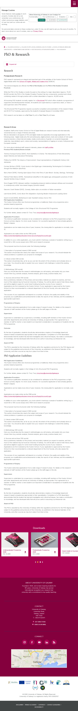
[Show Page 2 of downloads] (40, 562)
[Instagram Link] (24, 642)
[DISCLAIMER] (20, 705)
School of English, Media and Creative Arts (33, 81)
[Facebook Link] (32, 642)
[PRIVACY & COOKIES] (31, 705)
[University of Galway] (9, 38)
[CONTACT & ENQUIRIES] (54, 705)
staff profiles (49, 147)
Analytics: (62, 17)
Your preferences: (48, 17)
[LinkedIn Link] (46, 642)
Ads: (71, 17)
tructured (41, 100)
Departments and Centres (22, 49)
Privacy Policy (38, 31)
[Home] (4, 47)
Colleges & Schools (14, 47)
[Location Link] (39, 666)
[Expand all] (39, 64)
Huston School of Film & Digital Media (43, 49)
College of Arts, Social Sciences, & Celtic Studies (36, 47)
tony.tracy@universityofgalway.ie (48, 212)
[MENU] (74, 3)
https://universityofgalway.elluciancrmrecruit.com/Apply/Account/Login (27, 236)
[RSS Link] (54, 642)
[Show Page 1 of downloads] (38, 562)
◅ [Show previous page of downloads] (35, 562)
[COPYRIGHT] (42, 705)
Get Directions (40, 622)
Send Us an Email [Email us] (40, 624)
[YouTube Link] (39, 642)
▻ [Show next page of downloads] (42, 562)
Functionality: (33, 17)
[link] (19, 682)
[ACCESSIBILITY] (39, 707)
